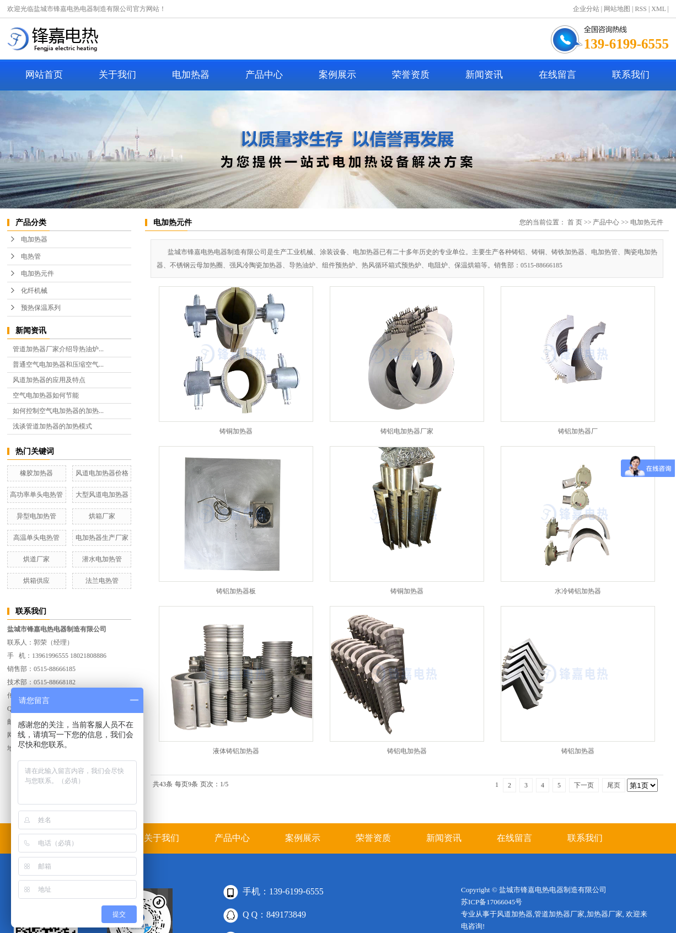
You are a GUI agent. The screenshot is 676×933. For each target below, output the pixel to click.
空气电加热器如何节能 (46, 395)
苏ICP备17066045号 (491, 902)
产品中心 (264, 74)
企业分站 (586, 9)
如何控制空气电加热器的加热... (58, 411)
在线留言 (557, 74)
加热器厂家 (605, 914)
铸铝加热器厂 (578, 431)
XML (658, 9)
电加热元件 (37, 273)
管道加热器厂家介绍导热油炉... (58, 349)
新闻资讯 (484, 74)
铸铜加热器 (236, 431)
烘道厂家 (36, 559)
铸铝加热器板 (236, 591)
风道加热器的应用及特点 (49, 380)
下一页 (584, 785)
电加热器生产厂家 (102, 537)
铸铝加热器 (577, 751)
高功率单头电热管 (36, 494)
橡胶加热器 (36, 473)
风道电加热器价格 (102, 473)
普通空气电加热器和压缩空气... (58, 364)
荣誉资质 (411, 74)
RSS (641, 9)
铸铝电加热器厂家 (406, 431)
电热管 (31, 256)
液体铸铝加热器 (236, 751)
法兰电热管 (102, 581)
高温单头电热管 (36, 537)
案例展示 (337, 74)
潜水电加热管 (102, 559)
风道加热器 (515, 914)
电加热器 (191, 74)
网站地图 (617, 9)
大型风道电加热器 (102, 494)
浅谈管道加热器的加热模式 (52, 426)
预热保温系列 (41, 308)
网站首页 (44, 74)
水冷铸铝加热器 (578, 591)
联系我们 (631, 74)
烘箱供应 (36, 581)
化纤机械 (34, 290)
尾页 (613, 785)
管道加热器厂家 (559, 914)
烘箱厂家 (102, 516)
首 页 (574, 222)
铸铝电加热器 (407, 751)
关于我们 (117, 74)
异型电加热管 (36, 516)
